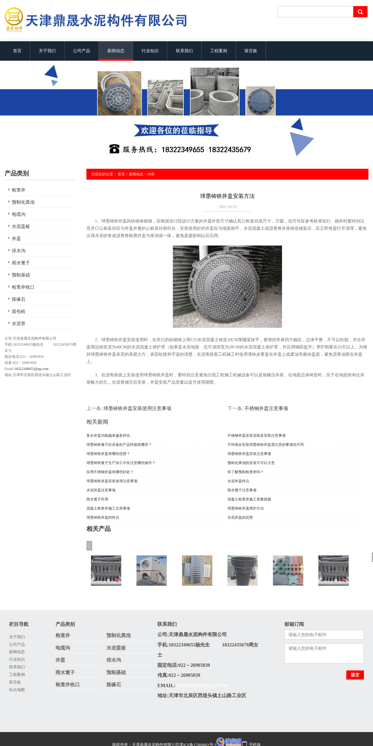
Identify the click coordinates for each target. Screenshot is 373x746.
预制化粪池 (23, 202)
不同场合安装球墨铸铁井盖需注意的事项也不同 (265, 445)
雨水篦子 (21, 262)
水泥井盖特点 (238, 481)
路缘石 (18, 299)
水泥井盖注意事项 (101, 490)
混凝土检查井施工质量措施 (249, 499)
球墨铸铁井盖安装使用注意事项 (137, 408)
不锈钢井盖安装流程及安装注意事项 (256, 435)
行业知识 (150, 51)
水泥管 (18, 323)
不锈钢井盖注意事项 (266, 408)
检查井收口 (23, 287)
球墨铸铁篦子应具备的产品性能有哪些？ (119, 445)
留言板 (250, 51)
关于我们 (47, 51)
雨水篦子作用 (97, 499)
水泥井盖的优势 (240, 517)
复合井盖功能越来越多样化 (108, 435)
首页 (17, 51)
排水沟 (18, 250)
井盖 (16, 238)
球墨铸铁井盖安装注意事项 (249, 454)
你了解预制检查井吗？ (245, 472)
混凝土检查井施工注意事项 (108, 508)
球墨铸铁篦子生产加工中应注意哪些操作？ (121, 463)
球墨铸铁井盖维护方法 (245, 508)
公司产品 (81, 51)
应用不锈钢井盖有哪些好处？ (110, 472)
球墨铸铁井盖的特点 (102, 517)
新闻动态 (115, 51)
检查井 (18, 190)
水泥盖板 (21, 226)
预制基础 (21, 275)
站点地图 (17, 689)
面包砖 (18, 311)
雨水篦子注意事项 (242, 490)
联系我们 (184, 51)
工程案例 (218, 51)
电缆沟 (18, 214)
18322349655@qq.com (31, 369)
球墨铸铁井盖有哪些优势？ (108, 454)
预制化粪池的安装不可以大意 (251, 463)
